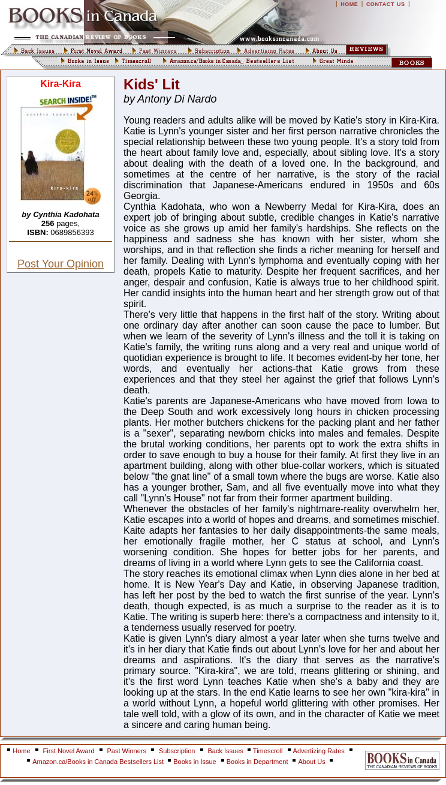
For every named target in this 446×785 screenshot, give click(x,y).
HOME (349, 4)
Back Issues (226, 750)
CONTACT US (385, 4)
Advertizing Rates (319, 750)
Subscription (177, 750)
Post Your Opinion (60, 264)
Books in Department (257, 761)
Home (21, 750)
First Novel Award (69, 750)
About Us (312, 761)
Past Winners (126, 750)
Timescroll (268, 750)
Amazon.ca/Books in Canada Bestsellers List (98, 761)
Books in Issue (194, 761)
